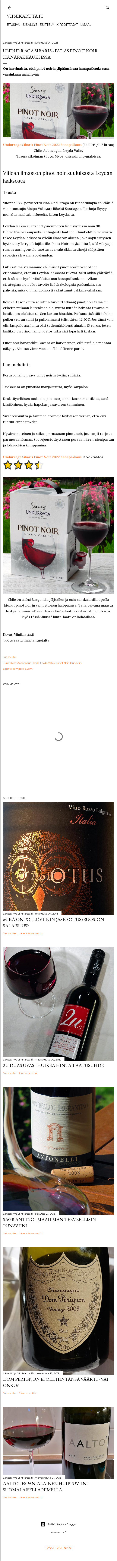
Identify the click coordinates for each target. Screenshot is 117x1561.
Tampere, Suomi (23, 668)
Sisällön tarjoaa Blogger (58, 1524)
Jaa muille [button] (9, 656)
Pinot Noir (62, 662)
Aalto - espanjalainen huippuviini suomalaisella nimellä (45, 1486)
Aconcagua (24, 662)
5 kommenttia (28, 1393)
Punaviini (76, 662)
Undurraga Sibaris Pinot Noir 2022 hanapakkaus (42, 145)
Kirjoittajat (67, 25)
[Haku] (107, 7)
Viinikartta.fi (25, 16)
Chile (36, 662)
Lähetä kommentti (30, 933)
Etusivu (13, 25)
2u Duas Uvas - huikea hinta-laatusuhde (53, 1065)
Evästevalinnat (59, 1548)
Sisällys (30, 25)
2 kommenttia (28, 1073)
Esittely (47, 25)
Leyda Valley (47, 662)
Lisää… (85, 25)
